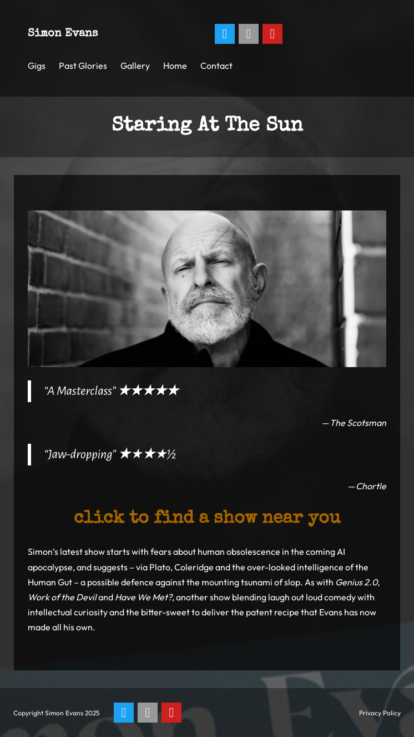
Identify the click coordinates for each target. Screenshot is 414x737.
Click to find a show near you (207, 519)
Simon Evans (63, 33)
